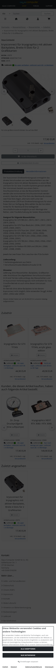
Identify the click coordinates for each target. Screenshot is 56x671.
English (5, 667)
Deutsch (14, 667)
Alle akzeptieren (28, 649)
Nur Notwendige (28, 655)
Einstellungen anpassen (28, 662)
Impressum (49, 667)
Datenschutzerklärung (33, 667)
